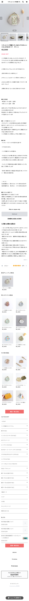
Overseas (14, 566)
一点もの (3, 421)
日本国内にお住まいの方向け (14, 218)
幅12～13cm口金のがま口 (7, 482)
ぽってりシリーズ (5, 440)
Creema (14, 559)
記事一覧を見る (14, 545)
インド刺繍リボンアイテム (7, 426)
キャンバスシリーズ (5, 506)
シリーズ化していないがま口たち (9, 463)
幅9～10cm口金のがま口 (7, 478)
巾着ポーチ (4, 492)
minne (15, 552)
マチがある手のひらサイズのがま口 (10, 454)
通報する (25, 259)
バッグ (2, 496)
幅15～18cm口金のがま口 (7, 487)
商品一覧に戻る (14, 411)
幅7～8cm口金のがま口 (7, 473)
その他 (2, 501)
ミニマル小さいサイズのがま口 (8, 435)
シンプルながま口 (5, 459)
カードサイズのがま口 (6, 445)
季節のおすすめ (5, 511)
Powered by (14, 586)
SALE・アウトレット (6, 468)
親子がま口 (4, 430)
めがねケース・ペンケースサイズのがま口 (11, 449)
